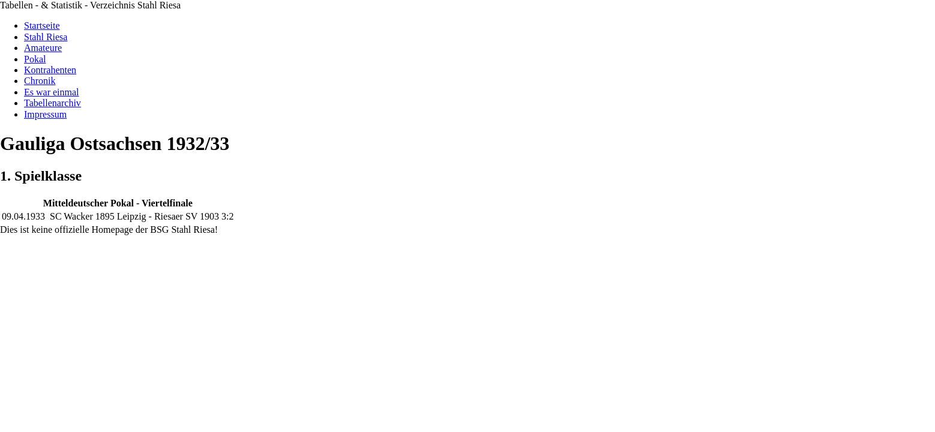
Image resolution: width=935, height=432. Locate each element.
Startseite (42, 25)
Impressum (45, 114)
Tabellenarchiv (52, 103)
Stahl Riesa (45, 37)
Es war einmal (51, 92)
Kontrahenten (50, 70)
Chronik (39, 81)
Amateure (43, 48)
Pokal (35, 59)
